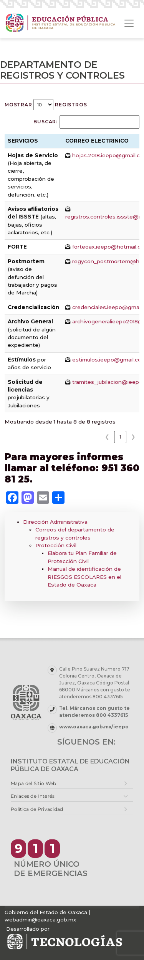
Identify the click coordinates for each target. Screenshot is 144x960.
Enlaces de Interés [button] (33, 796)
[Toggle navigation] (129, 23)
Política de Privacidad (37, 809)
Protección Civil (55, 545)
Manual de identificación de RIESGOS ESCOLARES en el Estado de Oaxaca (84, 577)
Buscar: (45, 121)
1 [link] (120, 437)
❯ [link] (133, 437)
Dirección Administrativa (55, 522)
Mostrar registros (46, 104)
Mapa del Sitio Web (33, 783)
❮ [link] (107, 437)
